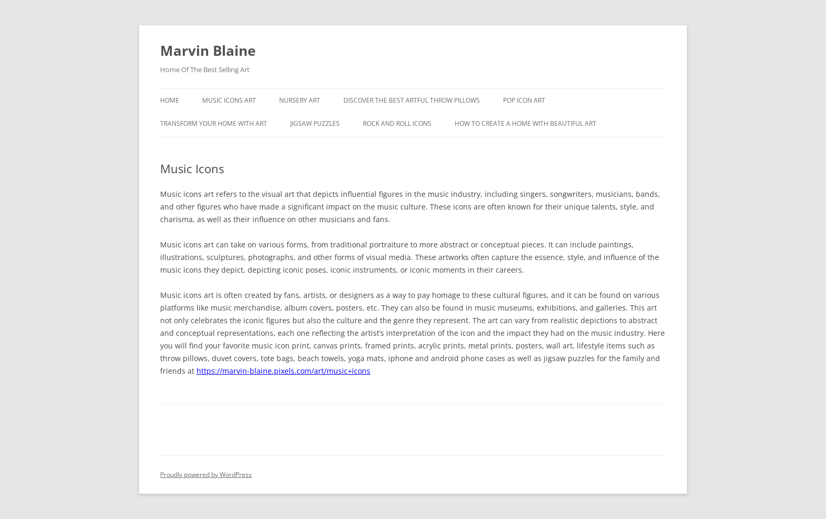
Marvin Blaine (207, 50)
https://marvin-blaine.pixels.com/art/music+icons (283, 371)
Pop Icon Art (524, 100)
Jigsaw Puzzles (315, 123)
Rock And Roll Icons (397, 123)
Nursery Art (299, 100)
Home (169, 100)
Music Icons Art (229, 100)
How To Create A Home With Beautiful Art (525, 123)
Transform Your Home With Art (213, 123)
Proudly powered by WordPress (206, 474)
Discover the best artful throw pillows (411, 100)
